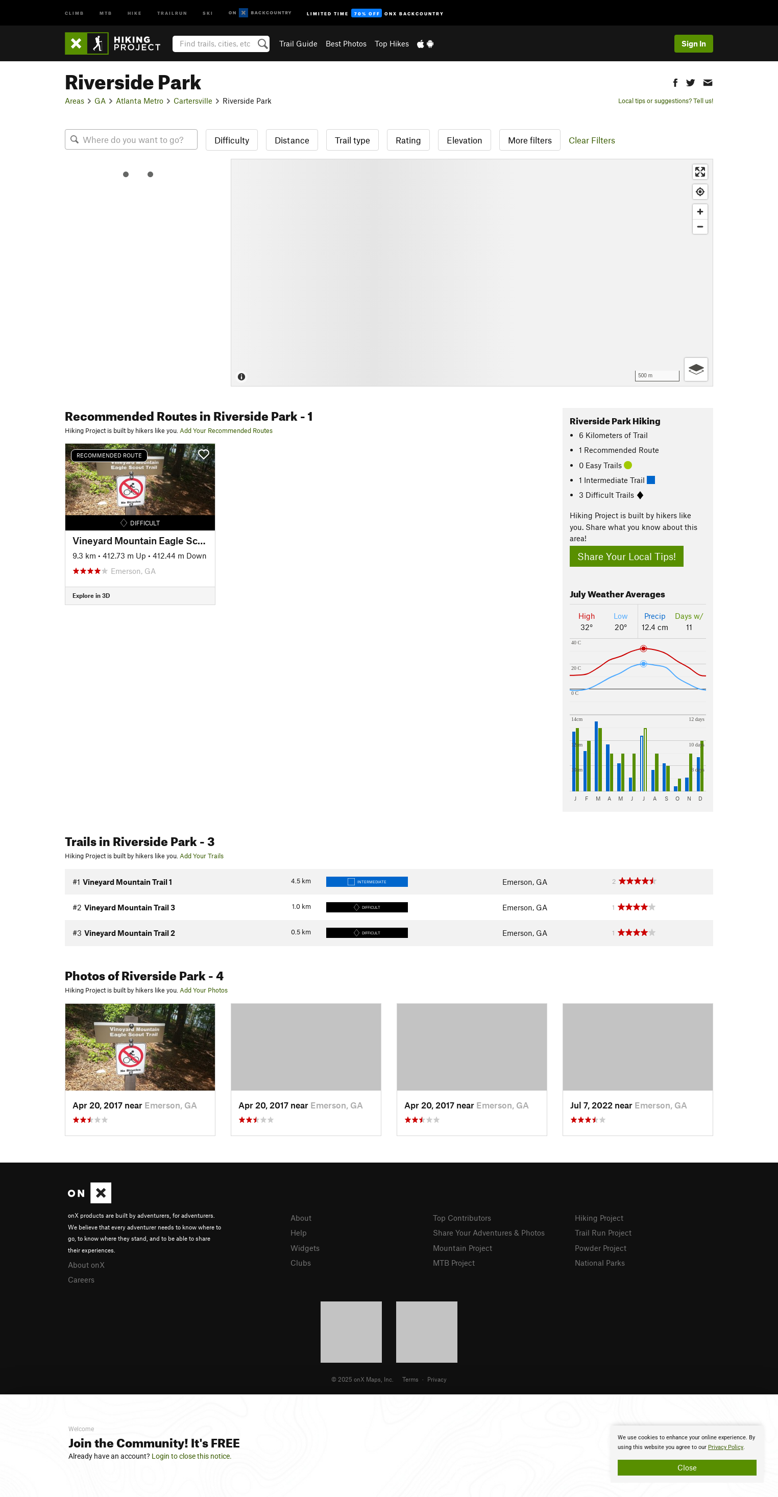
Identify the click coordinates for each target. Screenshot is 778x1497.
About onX (86, 1264)
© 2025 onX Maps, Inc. (362, 1379)
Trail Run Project (603, 1232)
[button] (675, 81)
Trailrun (172, 12)
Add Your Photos (204, 990)
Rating (408, 140)
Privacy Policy (725, 1447)
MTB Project (454, 1262)
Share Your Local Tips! (626, 556)
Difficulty (231, 140)
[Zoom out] (700, 226)
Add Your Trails (202, 856)
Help (298, 1232)
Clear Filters (592, 140)
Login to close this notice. (192, 1456)
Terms (410, 1379)
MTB (106, 12)
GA (100, 100)
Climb (74, 12)
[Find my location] (700, 191)
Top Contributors (462, 1217)
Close (687, 1467)
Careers (81, 1279)
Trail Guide (298, 43)
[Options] (696, 369)
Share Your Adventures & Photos (489, 1232)
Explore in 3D (91, 595)
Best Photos (346, 43)
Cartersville (193, 100)
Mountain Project (462, 1247)
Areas (74, 100)
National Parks (600, 1262)
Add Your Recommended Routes (226, 430)
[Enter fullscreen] (700, 171)
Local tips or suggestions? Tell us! (665, 100)
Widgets (305, 1247)
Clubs (300, 1262)
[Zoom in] (700, 211)
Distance (292, 140)
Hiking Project (599, 1217)
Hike (135, 12)
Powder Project (600, 1247)
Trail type (352, 140)
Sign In (694, 43)
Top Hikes (392, 43)
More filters (530, 140)
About (300, 1217)
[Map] (472, 272)
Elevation (464, 140)
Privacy (437, 1379)
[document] (687, 1454)
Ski (208, 12)
